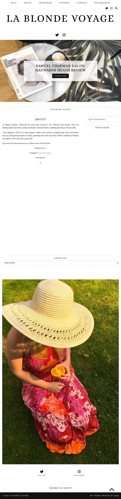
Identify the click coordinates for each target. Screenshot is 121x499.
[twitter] (57, 35)
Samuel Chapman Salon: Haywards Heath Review (60, 68)
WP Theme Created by (104, 495)
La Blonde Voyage (60, 18)
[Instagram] (111, 8)
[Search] (116, 8)
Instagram (45, 3)
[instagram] (64, 35)
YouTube (64, 3)
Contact (82, 3)
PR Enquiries (102, 3)
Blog (14, 3)
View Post (60, 76)
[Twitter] (107, 8)
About (28, 3)
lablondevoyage (45, 153)
